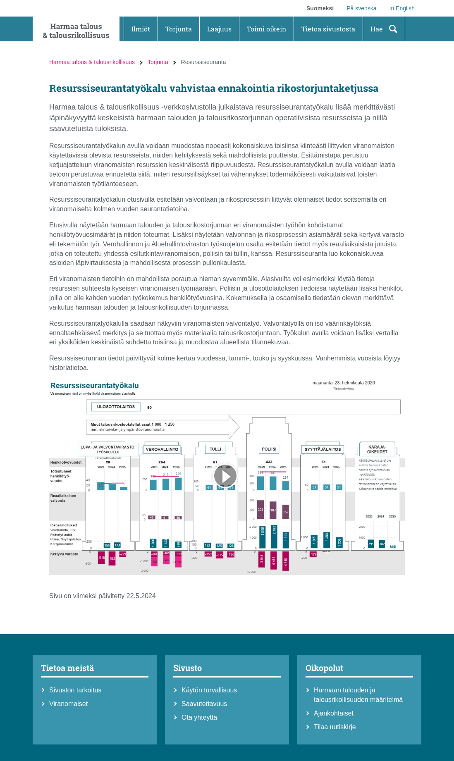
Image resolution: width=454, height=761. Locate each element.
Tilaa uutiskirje (335, 726)
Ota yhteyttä (199, 717)
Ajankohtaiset (334, 713)
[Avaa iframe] (227, 477)
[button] (141, 29)
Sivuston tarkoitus (75, 690)
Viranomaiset (68, 703)
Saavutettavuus (204, 703)
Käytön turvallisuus (209, 690)
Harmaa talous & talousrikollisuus (92, 62)
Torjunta (158, 62)
